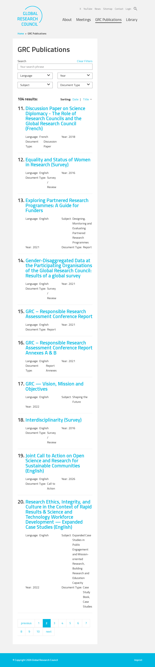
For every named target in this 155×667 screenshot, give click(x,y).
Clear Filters (84, 61)
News (98, 9)
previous (26, 623)
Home (21, 33)
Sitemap (107, 9)
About (67, 19)
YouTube (87, 9)
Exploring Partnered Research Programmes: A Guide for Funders (57, 205)
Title (86, 99)
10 (38, 631)
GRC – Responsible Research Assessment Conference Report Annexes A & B (59, 347)
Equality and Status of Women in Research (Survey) (58, 162)
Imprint (138, 660)
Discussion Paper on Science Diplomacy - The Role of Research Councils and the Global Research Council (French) (55, 118)
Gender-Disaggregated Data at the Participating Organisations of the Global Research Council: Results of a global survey (59, 267)
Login (128, 9)
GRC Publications (108, 19)
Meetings (83, 19)
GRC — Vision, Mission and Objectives (54, 386)
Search (22, 61)
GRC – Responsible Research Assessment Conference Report (59, 313)
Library (131, 19)
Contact (119, 9)
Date (75, 99)
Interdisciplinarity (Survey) (54, 420)
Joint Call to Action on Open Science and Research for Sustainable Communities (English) (55, 463)
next (49, 631)
